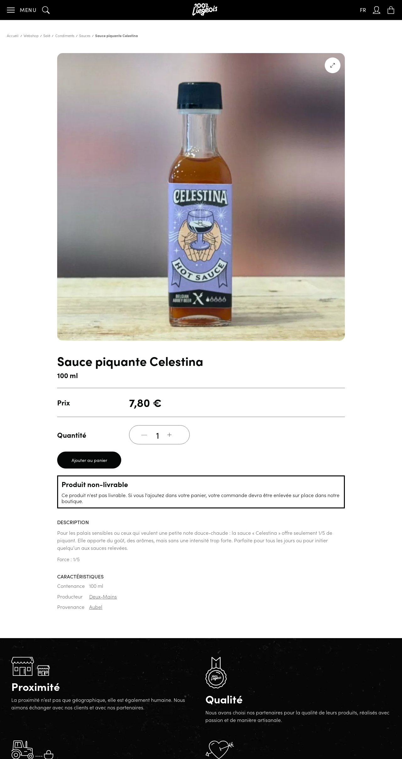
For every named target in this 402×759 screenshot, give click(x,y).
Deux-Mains (103, 596)
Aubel (95, 606)
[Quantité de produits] (157, 435)
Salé (46, 35)
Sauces (84, 35)
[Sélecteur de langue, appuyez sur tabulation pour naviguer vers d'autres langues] (363, 10)
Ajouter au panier (89, 460)
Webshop (31, 35)
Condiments (64, 35)
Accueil (13, 35)
